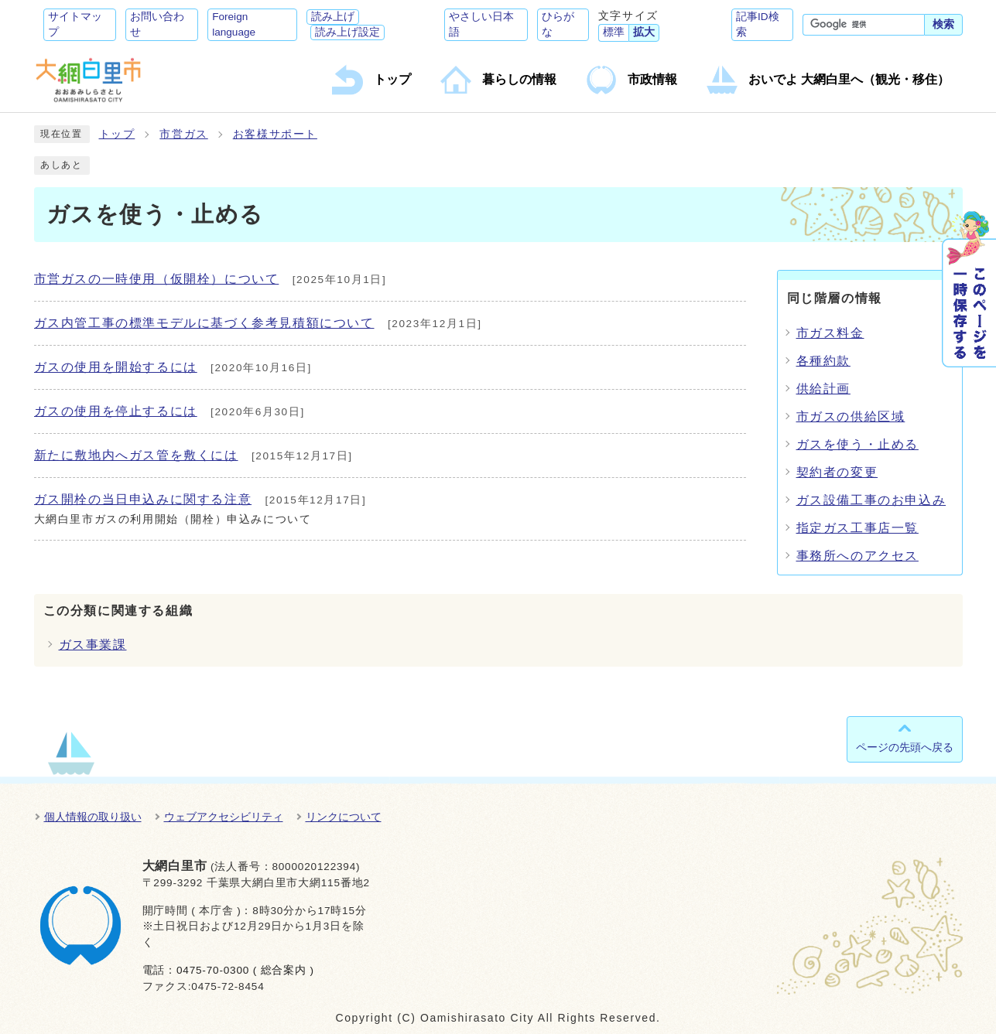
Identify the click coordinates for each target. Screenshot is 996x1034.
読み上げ (332, 16)
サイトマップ (75, 24)
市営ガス (183, 134)
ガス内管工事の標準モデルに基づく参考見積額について (204, 322)
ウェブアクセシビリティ (223, 816)
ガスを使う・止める (857, 444)
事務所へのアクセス (857, 555)
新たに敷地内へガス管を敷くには (136, 455)
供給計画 (823, 388)
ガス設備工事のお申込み (871, 500)
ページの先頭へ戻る (904, 747)
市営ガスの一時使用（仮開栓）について (156, 278)
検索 (943, 24)
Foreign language (233, 24)
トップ (117, 134)
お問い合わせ (157, 24)
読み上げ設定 (347, 32)
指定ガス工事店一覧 (857, 527)
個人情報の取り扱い (93, 816)
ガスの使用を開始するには (115, 367)
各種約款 (823, 360)
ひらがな (558, 24)
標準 (614, 32)
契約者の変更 (837, 472)
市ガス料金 (830, 333)
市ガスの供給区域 (850, 416)
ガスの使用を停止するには (115, 411)
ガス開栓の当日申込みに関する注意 (143, 499)
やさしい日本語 (481, 24)
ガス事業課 (93, 644)
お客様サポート (275, 134)
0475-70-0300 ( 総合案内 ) (245, 970)
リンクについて (344, 816)
